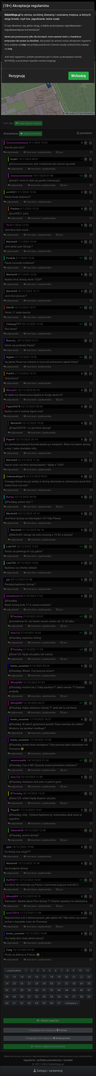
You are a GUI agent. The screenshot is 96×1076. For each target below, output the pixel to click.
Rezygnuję (17, 76)
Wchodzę (78, 76)
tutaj (24, 45)
